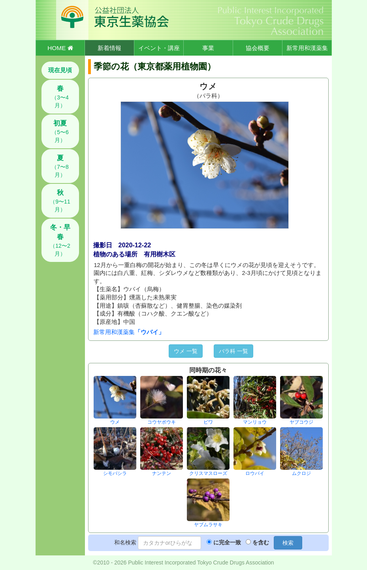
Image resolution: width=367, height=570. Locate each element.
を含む (260, 542)
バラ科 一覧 (233, 351)
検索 (288, 543)
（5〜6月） (60, 131)
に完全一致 (227, 542)
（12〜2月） (60, 240)
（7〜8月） (60, 166)
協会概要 (257, 48)
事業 (208, 48)
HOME (60, 48)
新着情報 (109, 48)
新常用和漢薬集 (307, 48)
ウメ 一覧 (186, 351)
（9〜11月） (60, 201)
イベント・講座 (159, 48)
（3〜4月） (60, 96)
